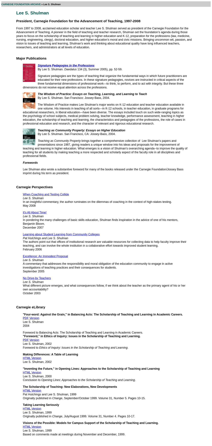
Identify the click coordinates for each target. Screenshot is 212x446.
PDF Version (31, 318)
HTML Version (32, 358)
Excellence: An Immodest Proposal (45, 256)
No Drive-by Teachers (37, 278)
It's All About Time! (35, 212)
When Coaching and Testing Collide (46, 194)
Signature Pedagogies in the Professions (66, 65)
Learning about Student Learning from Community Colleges (61, 234)
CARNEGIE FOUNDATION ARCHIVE (21, 4)
